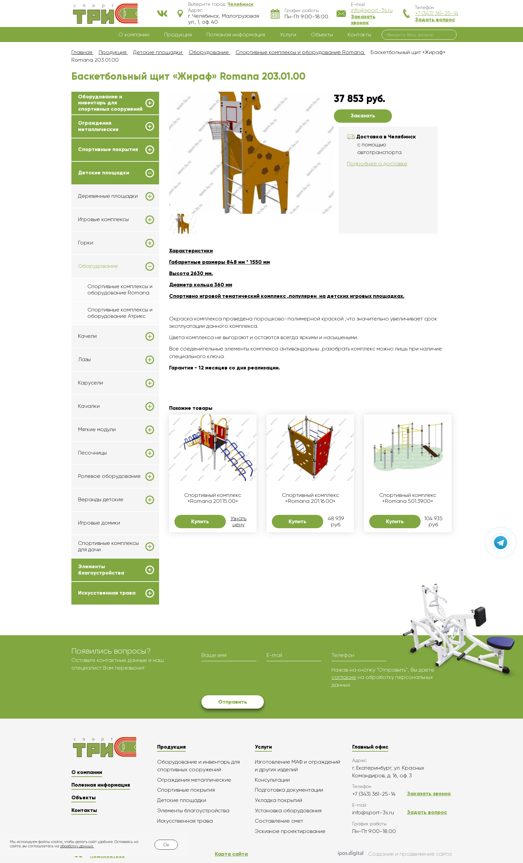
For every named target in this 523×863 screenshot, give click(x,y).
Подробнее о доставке (377, 163)
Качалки (89, 406)
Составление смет (279, 821)
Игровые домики (99, 523)
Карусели (90, 383)
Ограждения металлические (98, 126)
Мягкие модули (97, 429)
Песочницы (92, 453)
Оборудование (98, 266)
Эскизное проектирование (290, 831)
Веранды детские (100, 500)
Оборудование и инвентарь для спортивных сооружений (110, 103)
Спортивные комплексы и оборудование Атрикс (119, 312)
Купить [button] (200, 521)
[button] (240, 4)
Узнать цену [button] (238, 522)
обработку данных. (77, 846)
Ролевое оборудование (109, 476)
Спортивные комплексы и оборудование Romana (119, 289)
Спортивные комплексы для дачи (108, 546)
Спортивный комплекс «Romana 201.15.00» (212, 498)
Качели (87, 336)
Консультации (272, 780)
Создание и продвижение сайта (395, 854)
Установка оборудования (288, 810)
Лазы (84, 359)
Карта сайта (231, 854)
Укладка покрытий (278, 800)
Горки (85, 243)
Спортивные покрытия (108, 149)
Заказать (363, 115)
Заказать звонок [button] (363, 19)
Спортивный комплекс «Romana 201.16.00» (310, 498)
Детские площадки (103, 173)
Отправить (232, 702)
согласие (344, 677)
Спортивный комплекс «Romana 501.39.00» (407, 498)
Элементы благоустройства (101, 570)
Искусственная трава (106, 593)
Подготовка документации (289, 790)
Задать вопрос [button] (435, 19)
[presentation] (252, 679)
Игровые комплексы (103, 219)
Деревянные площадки (108, 196)
